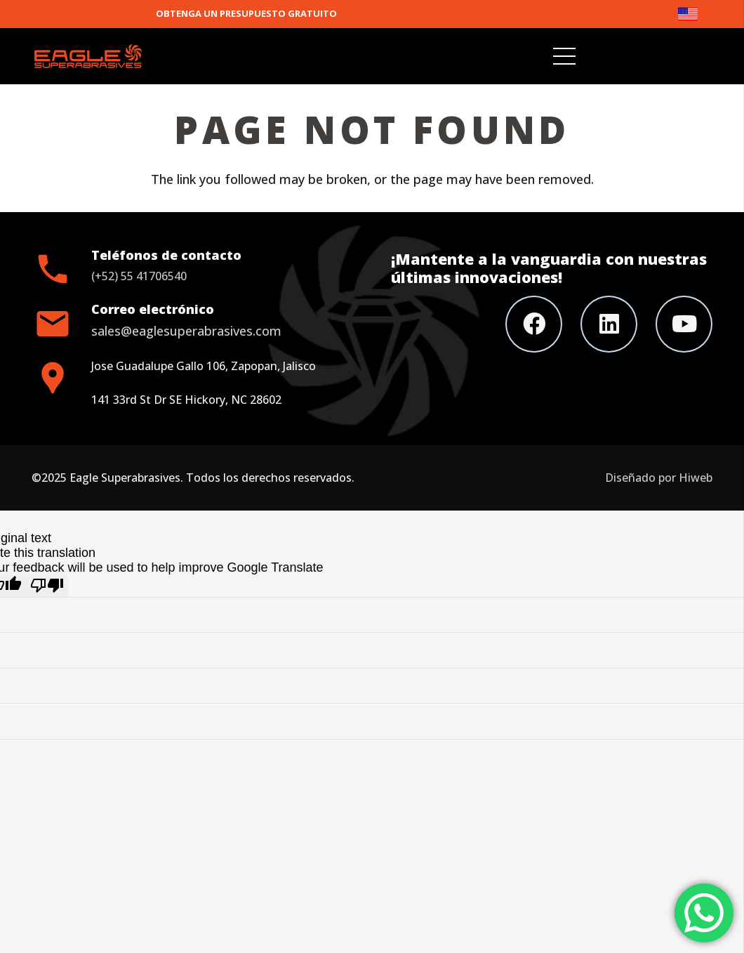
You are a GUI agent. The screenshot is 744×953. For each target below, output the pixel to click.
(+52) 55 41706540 (139, 276)
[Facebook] (533, 324)
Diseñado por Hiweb (658, 477)
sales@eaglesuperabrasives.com (186, 330)
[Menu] (564, 56)
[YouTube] (684, 324)
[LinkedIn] (608, 324)
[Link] (694, 14)
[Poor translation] (47, 586)
